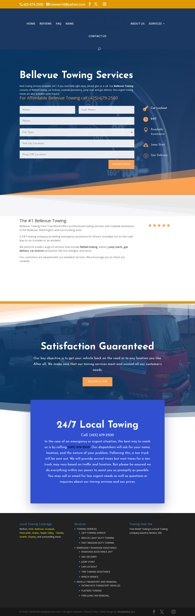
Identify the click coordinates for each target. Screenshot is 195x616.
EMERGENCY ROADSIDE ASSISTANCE (97, 547)
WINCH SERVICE (89, 576)
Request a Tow (97, 381)
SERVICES (155, 23)
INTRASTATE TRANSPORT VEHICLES (100, 585)
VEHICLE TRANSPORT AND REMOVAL (97, 581)
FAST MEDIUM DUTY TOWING (97, 542)
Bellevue (39, 528)
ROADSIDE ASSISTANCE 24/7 (96, 551)
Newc (23, 532)
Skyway (32, 536)
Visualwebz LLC (126, 611)
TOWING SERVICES (87, 528)
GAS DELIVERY (89, 556)
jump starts (115, 247)
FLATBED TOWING (91, 590)
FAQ (58, 23)
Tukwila (59, 532)
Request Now (121, 164)
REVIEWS (46, 23)
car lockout (37, 250)
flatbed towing (88, 247)
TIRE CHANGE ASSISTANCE (95, 571)
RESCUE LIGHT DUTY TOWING (97, 537)
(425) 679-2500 (80, 450)
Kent (30, 528)
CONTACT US (97, 36)
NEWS (70, 23)
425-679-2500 (33, 4)
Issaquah (49, 528)
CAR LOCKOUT (89, 566)
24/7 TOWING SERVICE (93, 532)
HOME (31, 23)
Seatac (35, 532)
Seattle (23, 536)
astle (28, 532)
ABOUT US (137, 23)
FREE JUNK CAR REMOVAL (95, 595)
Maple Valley (47, 532)
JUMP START (88, 561)
